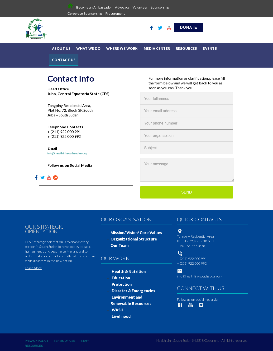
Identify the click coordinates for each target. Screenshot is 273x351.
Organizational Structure (133, 237)
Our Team (119, 243)
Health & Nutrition (129, 269)
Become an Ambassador (94, 7)
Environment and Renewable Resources (130, 298)
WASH (117, 308)
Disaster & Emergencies (133, 288)
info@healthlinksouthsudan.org (67, 151)
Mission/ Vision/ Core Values (136, 230)
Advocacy (122, 7)
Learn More (33, 266)
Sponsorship (160, 7)
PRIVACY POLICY (36, 339)
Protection (122, 282)
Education (121, 276)
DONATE (188, 27)
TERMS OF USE (64, 339)
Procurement (115, 13)
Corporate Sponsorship (84, 13)
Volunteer (140, 7)
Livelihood (121, 314)
